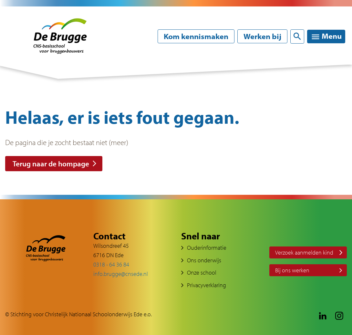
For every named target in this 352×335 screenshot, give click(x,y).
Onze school (201, 272)
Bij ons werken (292, 270)
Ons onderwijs (204, 260)
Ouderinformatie (206, 247)
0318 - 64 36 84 (111, 264)
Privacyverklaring (206, 285)
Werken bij (262, 36)
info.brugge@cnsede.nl (120, 273)
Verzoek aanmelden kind (304, 252)
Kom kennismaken (196, 36)
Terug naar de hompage (51, 163)
